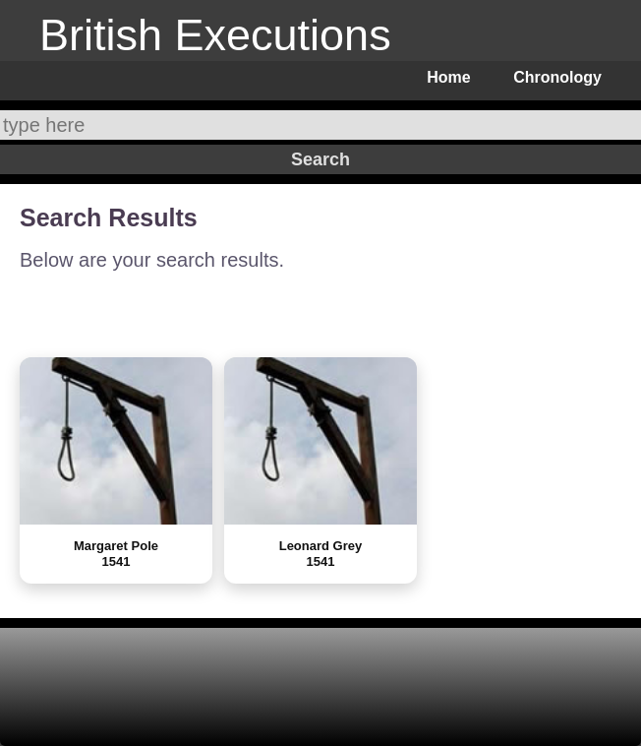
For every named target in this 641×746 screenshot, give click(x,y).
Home (448, 77)
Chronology (557, 77)
